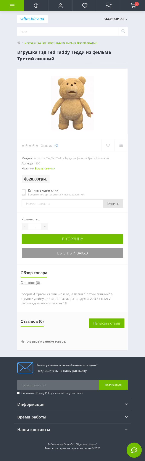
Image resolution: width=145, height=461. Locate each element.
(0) (56, 145)
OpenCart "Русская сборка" (80, 444)
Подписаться (113, 385)
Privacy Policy (44, 393)
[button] (60, 5)
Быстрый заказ (72, 253)
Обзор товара (34, 272)
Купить (113, 203)
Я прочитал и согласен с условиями (52, 393)
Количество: (31, 219)
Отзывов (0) (30, 282)
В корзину (72, 238)
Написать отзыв (106, 323)
